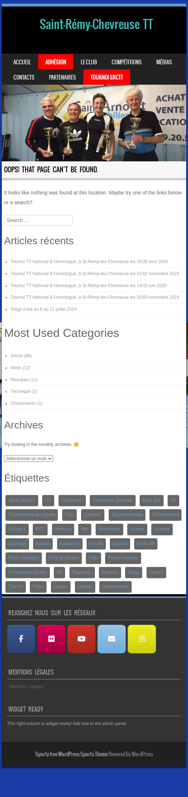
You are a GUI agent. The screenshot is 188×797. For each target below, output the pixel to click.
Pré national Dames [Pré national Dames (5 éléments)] (27, 572)
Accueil (22, 62)
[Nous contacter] (111, 639)
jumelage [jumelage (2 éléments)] (17, 543)
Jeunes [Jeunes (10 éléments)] (137, 529)
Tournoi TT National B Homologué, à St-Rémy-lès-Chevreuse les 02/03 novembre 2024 (95, 297)
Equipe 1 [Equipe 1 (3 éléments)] (16, 529)
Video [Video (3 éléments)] (38, 586)
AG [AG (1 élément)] (48, 500)
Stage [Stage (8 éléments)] (133, 572)
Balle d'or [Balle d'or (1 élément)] (152, 500)
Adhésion (55, 62)
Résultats (20, 379)
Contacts (24, 77)
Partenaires (62, 77)
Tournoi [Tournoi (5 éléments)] (15, 586)
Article (17, 355)
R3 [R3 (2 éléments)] (59, 572)
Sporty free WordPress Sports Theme (71, 754)
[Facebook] (21, 639)
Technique (21, 391)
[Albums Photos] (51, 639)
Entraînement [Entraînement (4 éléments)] (165, 514)
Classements (23, 403)
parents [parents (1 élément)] (120, 543)
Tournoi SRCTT (107, 77)
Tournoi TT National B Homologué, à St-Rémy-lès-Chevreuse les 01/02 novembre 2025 (95, 273)
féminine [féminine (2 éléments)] (63, 529)
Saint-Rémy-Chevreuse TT (96, 24)
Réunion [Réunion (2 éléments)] (110, 572)
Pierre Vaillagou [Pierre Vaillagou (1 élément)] (23, 557)
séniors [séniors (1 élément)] (156, 572)
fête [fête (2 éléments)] (84, 529)
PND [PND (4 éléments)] (93, 557)
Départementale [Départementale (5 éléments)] (127, 514)
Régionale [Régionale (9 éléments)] (82, 572)
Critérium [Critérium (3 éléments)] (93, 514)
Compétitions (127, 62)
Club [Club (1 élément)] (69, 514)
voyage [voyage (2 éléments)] (61, 586)
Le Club (89, 62)
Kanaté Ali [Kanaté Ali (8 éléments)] (70, 543)
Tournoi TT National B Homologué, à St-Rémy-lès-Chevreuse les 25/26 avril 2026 (89, 261)
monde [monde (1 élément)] (96, 543)
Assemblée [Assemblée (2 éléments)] (72, 500)
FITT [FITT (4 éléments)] (40, 529)
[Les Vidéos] (81, 639)
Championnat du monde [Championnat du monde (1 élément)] (31, 514)
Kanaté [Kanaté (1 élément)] (43, 543)
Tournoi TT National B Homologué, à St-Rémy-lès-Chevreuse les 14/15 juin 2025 (89, 285)
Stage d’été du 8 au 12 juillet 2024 (43, 309)
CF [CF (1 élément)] (173, 500)
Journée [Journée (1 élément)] (162, 529)
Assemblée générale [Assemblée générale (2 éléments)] (112, 500)
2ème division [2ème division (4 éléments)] (21, 500)
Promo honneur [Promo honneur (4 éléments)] (123, 557)
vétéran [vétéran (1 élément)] (85, 586)
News (16, 367)
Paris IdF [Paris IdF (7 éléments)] (146, 543)
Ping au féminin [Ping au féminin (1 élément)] (64, 557)
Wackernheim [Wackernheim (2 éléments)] (115, 586)
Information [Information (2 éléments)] (109, 529)
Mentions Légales (26, 686)
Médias (164, 62)
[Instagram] (142, 639)
